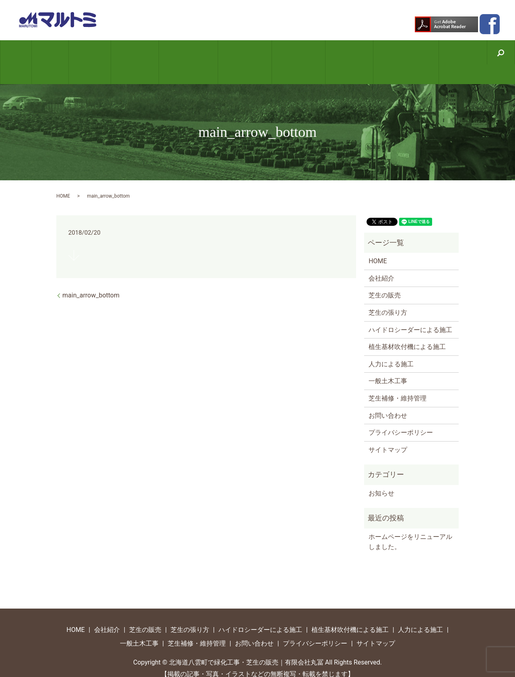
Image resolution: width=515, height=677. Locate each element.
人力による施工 (293, 52)
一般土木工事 (341, 52)
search (489, 53)
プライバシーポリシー (401, 413)
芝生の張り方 (136, 52)
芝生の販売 (94, 52)
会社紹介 (58, 52)
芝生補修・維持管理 (395, 52)
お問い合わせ (449, 52)
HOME (28, 52)
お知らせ (381, 473)
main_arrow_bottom (90, 276)
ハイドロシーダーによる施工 (187, 52)
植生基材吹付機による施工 (241, 52)
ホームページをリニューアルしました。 (410, 522)
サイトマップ (388, 430)
